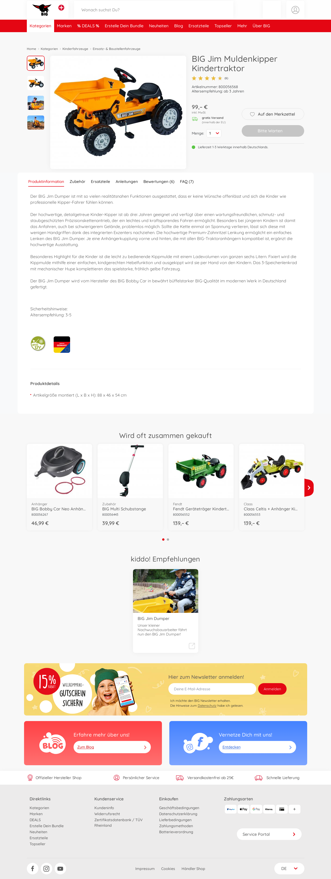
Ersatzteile (199, 35)
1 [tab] (163, 539)
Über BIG (261, 35)
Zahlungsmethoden (176, 825)
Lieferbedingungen (175, 819)
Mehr (242, 35)
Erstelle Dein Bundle (124, 35)
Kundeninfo (104, 807)
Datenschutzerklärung (178, 813)
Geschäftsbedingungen (179, 807)
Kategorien (40, 35)
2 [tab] (168, 539)
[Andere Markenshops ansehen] (61, 12)
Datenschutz (207, 705)
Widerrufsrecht (107, 813)
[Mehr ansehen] (309, 487)
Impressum (145, 868)
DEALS (89, 35)
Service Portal (269, 834)
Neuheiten (159, 35)
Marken (64, 35)
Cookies (168, 868)
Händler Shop (193, 868)
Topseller (223, 35)
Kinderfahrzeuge (75, 49)
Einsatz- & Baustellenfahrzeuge (116, 49)
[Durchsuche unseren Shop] (154, 15)
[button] (272, 15)
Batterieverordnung (176, 832)
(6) (210, 78)
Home (31, 49)
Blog (178, 35)
